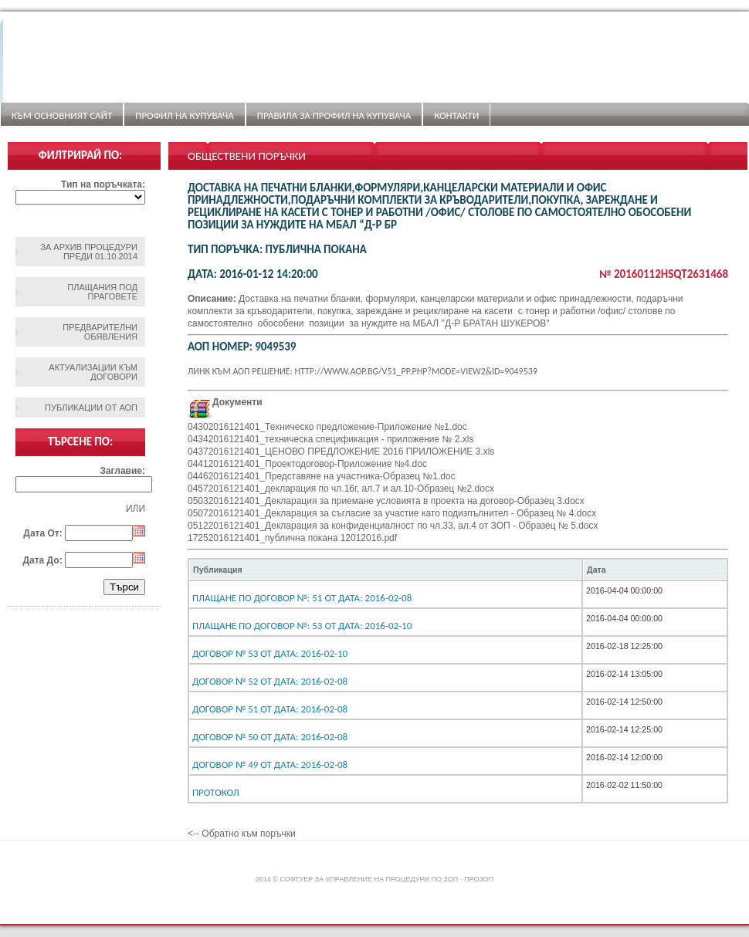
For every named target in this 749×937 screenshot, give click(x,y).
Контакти (456, 115)
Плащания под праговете (102, 291)
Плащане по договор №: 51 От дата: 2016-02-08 (302, 598)
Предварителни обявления (100, 332)
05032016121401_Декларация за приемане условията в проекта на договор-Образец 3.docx (386, 501)
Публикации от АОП (91, 407)
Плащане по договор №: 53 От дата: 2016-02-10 (302, 625)
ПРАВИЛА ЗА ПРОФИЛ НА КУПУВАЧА (334, 115)
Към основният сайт (62, 115)
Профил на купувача (184, 115)
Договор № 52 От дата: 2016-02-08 (269, 681)
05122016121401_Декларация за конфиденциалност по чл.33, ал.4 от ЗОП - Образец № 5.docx (393, 525)
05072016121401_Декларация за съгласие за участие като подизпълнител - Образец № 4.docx (392, 513)
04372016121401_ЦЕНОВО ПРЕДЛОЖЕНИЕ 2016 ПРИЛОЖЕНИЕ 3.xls (341, 451)
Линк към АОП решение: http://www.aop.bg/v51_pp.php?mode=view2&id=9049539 (362, 371)
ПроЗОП (478, 879)
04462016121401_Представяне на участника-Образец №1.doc (322, 476)
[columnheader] (385, 570)
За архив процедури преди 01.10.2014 (88, 251)
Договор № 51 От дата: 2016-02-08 (269, 709)
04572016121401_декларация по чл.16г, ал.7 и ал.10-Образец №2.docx (341, 488)
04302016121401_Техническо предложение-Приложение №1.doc (327, 426)
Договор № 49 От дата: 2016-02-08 (269, 764)
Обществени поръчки (247, 156)
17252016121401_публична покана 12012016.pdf (292, 538)
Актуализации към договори (93, 372)
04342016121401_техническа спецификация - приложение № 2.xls (330, 439)
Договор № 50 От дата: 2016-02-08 (269, 736)
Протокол (215, 792)
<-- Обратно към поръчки (242, 833)
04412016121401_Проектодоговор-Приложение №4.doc (307, 463)
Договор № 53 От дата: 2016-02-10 (269, 653)
